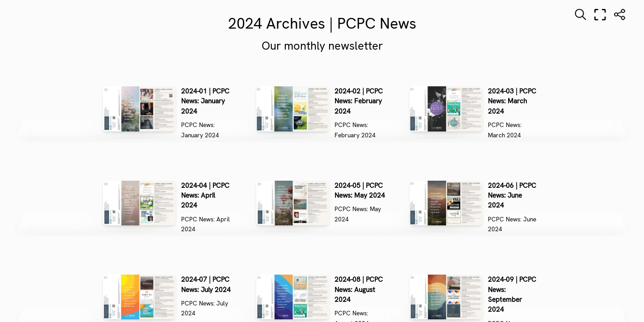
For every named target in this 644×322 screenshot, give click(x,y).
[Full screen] (600, 15)
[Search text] (580, 15)
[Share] (620, 15)
